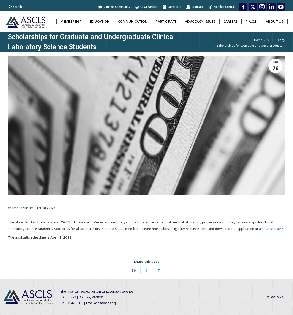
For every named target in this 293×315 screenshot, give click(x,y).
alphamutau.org (271, 228)
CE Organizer (146, 7)
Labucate (194, 7)
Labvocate (171, 7)
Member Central (221, 7)
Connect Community (114, 7)
